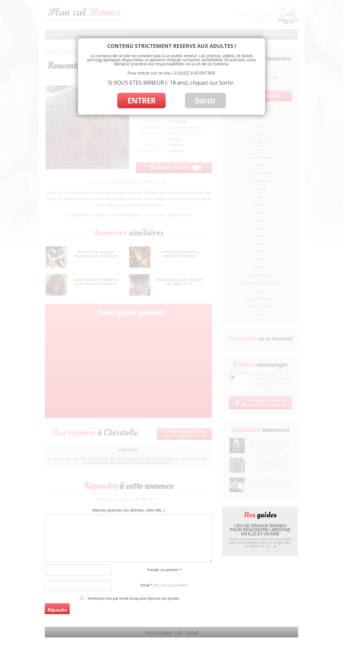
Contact (192, 632)
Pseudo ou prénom (164, 569)
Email (164, 585)
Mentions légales (158, 632)
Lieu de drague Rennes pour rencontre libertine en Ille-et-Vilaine (260, 530)
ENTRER (141, 100)
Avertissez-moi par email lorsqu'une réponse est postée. (129, 598)
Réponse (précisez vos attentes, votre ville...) (128, 510)
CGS (179, 632)
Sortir (205, 100)
